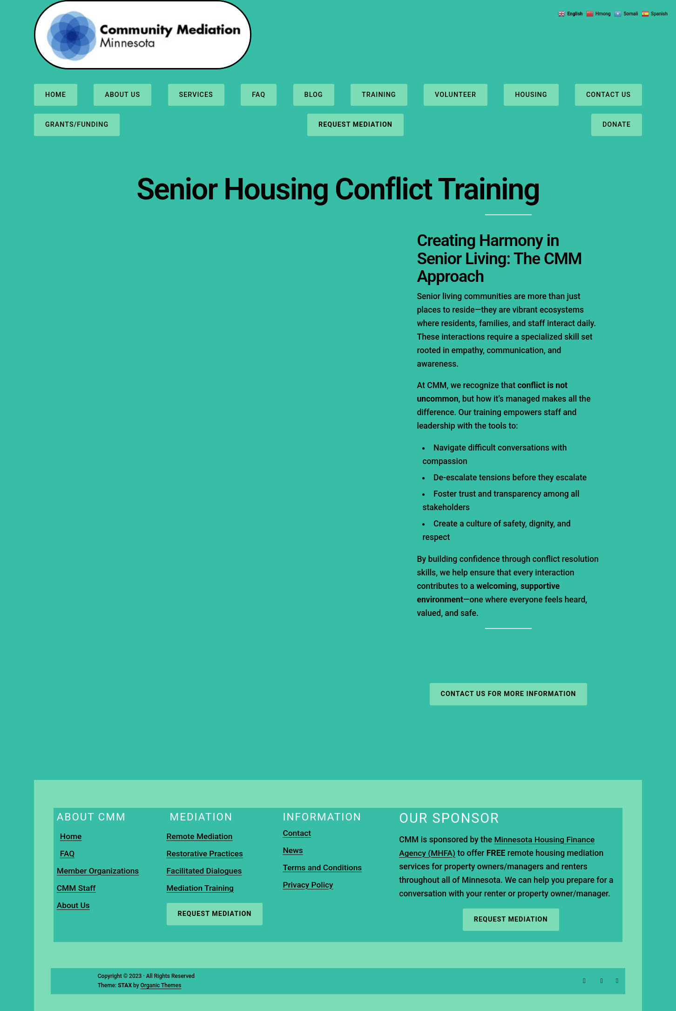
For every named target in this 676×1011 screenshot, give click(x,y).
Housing (531, 95)
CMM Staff (76, 888)
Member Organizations (98, 870)
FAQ (258, 95)
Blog (313, 95)
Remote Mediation (200, 836)
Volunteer (455, 95)
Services (196, 95)
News (293, 850)
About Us (73, 905)
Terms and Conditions (323, 867)
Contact (297, 833)
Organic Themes (161, 985)
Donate (616, 125)
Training (379, 95)
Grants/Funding (76, 125)
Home (55, 95)
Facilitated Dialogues (205, 870)
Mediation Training (201, 888)
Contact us (608, 95)
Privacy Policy (308, 884)
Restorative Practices (205, 853)
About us (122, 95)
